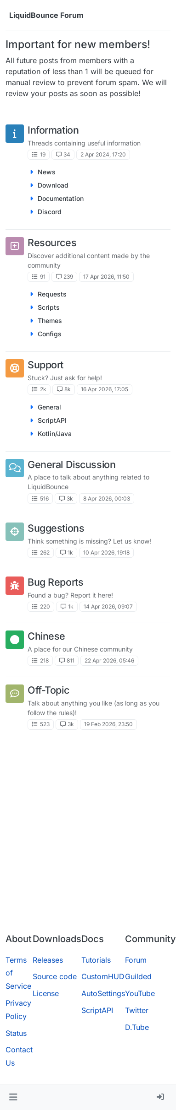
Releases (48, 960)
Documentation (61, 198)
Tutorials (96, 960)
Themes (50, 320)
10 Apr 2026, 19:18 (106, 552)
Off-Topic (48, 690)
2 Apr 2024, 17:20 (103, 154)
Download (53, 185)
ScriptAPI (52, 420)
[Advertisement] (87, 835)
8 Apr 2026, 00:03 (106, 498)
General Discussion (71, 464)
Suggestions (56, 528)
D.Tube (137, 1027)
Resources (52, 242)
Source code (55, 976)
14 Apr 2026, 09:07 (108, 606)
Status (16, 1033)
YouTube (140, 993)
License (46, 993)
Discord (50, 212)
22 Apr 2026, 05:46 (109, 660)
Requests (52, 294)
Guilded (138, 976)
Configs (50, 334)
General (49, 407)
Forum (136, 960)
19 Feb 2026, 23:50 (108, 724)
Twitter (136, 1010)
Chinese (46, 636)
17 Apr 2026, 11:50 (106, 276)
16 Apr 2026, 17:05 (104, 389)
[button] (13, 1097)
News (47, 172)
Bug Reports (55, 582)
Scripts (49, 307)
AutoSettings (103, 993)
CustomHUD (103, 976)
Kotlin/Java (55, 433)
